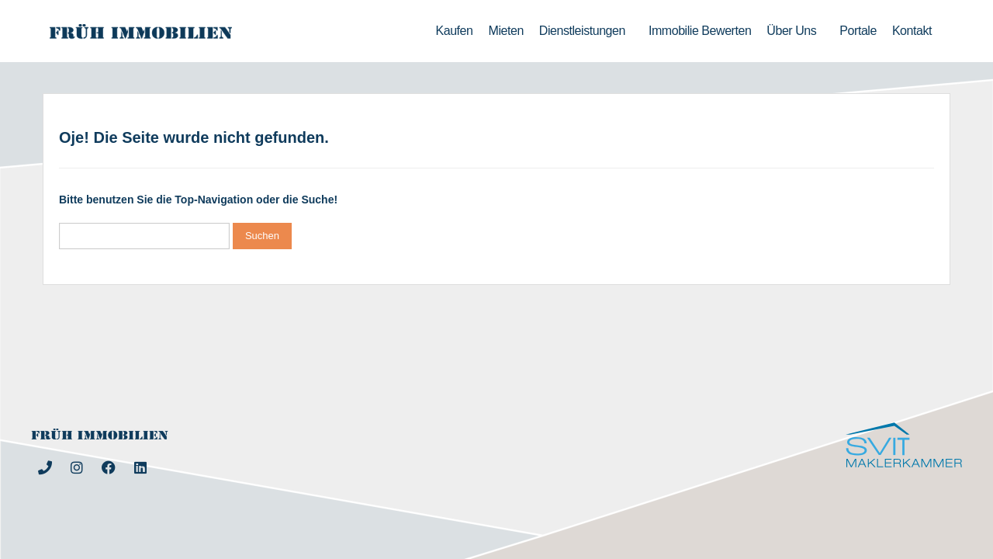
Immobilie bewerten (700, 30)
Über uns (795, 31)
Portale (858, 30)
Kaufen (454, 30)
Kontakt (912, 30)
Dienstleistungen (586, 31)
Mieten (506, 30)
